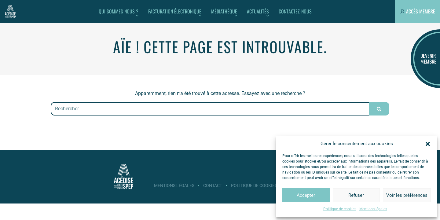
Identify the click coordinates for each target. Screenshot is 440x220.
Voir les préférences (406, 195)
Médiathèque (224, 11)
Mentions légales (373, 209)
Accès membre (420, 11)
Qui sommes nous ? (118, 11)
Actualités (258, 11)
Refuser (356, 195)
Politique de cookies (339, 209)
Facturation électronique (174, 11)
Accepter (306, 195)
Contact (212, 185)
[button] (428, 144)
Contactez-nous (295, 11)
